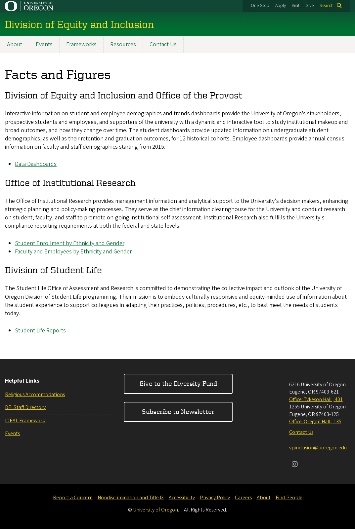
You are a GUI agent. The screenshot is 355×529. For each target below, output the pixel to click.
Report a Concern (73, 497)
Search (326, 5)
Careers (243, 497)
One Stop (260, 5)
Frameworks (81, 44)
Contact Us (163, 44)
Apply (280, 5)
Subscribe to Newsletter (178, 411)
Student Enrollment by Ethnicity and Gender (69, 243)
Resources (123, 44)
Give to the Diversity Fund (178, 383)
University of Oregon (155, 509)
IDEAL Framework (25, 420)
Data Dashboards (36, 164)
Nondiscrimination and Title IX (131, 497)
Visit (295, 5)
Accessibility (182, 497)
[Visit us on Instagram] (294, 465)
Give (309, 5)
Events (44, 44)
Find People (289, 497)
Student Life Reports (40, 330)
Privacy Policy (215, 497)
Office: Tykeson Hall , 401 (316, 399)
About (14, 44)
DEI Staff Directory (25, 407)
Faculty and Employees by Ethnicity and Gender (73, 251)
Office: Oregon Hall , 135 (315, 421)
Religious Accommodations (35, 394)
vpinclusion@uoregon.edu (318, 447)
